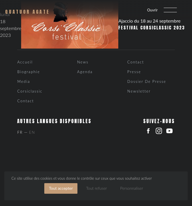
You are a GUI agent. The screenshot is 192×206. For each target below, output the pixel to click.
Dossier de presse (146, 81)
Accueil (25, 62)
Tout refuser (96, 188)
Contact (25, 101)
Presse (134, 71)
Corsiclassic (29, 91)
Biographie (28, 71)
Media (23, 81)
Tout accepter (61, 188)
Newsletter (139, 91)
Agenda (85, 71)
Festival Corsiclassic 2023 (151, 28)
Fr (20, 132)
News (83, 62)
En (32, 132)
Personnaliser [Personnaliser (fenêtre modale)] (131, 188)
